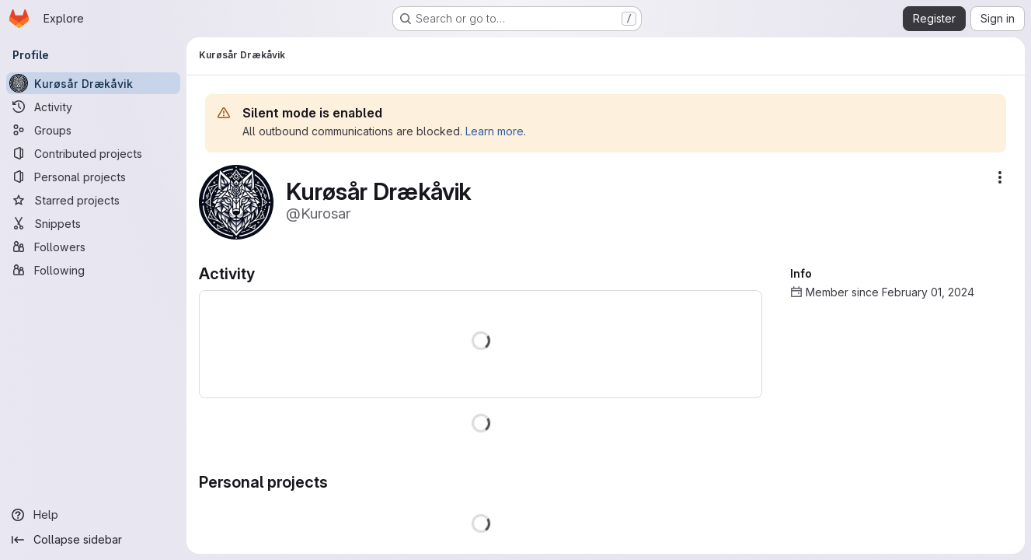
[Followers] (93, 246)
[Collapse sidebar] (93, 540)
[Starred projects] (93, 200)
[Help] (93, 515)
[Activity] (93, 106)
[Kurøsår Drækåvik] (93, 83)
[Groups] (93, 130)
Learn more (494, 131)
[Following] (93, 270)
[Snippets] (93, 223)
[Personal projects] (93, 176)
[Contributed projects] (93, 153)
